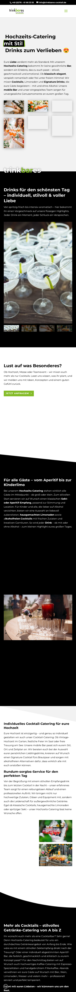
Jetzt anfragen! (17, 393)
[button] (5, 986)
